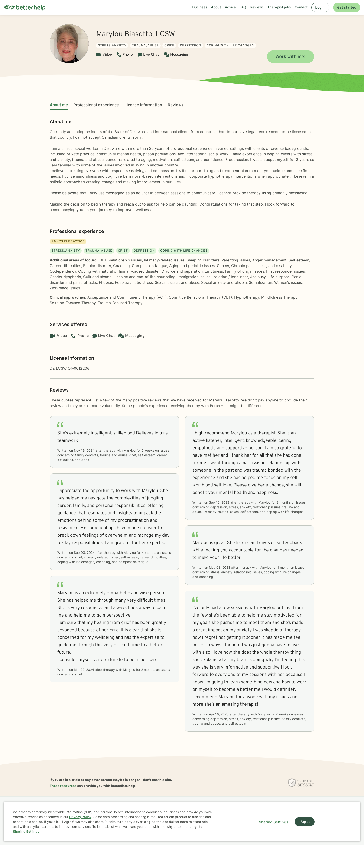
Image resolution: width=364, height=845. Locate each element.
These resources (63, 786)
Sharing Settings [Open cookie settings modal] (273, 822)
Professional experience (96, 105)
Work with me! (291, 57)
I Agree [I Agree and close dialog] (305, 822)
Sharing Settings (26, 831)
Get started (346, 7)
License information (143, 105)
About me (59, 105)
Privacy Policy (80, 817)
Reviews (175, 105)
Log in (320, 7)
